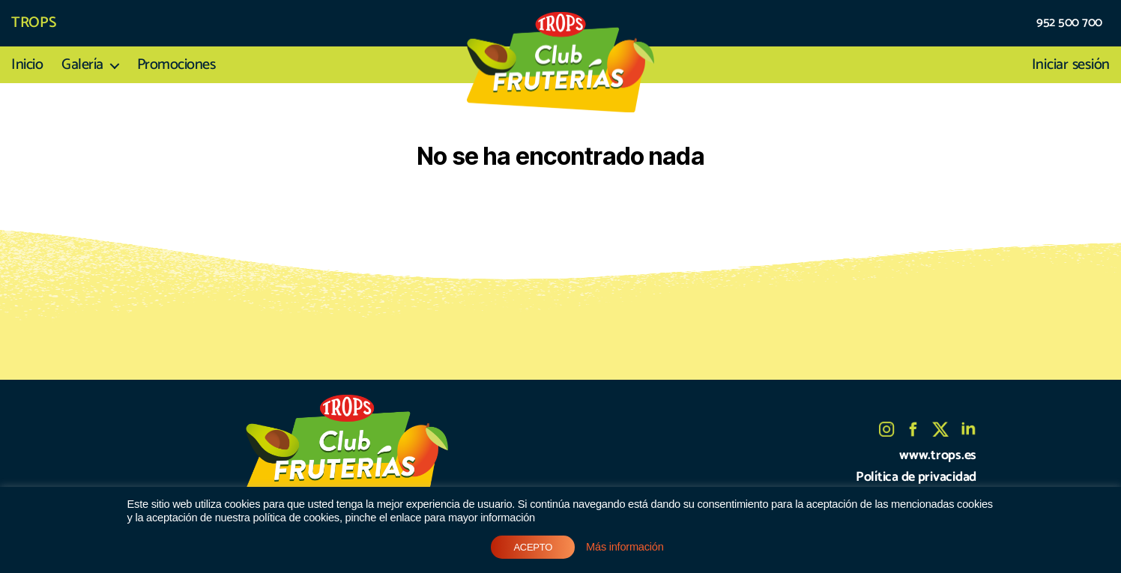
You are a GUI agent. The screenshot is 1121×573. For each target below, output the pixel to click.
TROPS (33, 23)
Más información (624, 547)
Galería (82, 65)
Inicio (27, 65)
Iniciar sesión (1071, 65)
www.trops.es (937, 455)
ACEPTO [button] (532, 547)
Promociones (176, 65)
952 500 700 (1069, 23)
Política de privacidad (916, 477)
